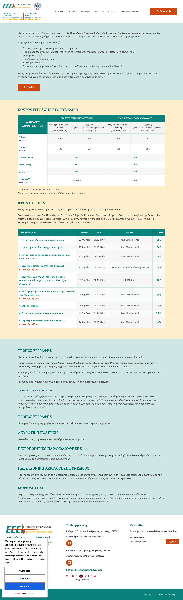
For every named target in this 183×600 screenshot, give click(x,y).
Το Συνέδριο (60, 11)
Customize (24, 570)
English (135, 11)
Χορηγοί (106, 11)
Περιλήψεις (74, 11)
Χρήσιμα (115, 11)
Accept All (25, 586)
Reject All (25, 578)
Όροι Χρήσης (148, 594)
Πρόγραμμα (87, 11)
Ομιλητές (97, 11)
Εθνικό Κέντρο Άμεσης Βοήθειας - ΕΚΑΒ (88, 550)
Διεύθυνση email (137, 538)
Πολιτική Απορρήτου (168, 594)
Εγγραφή (173, 542)
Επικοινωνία (126, 11)
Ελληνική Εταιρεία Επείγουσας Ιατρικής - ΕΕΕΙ (91, 531)
